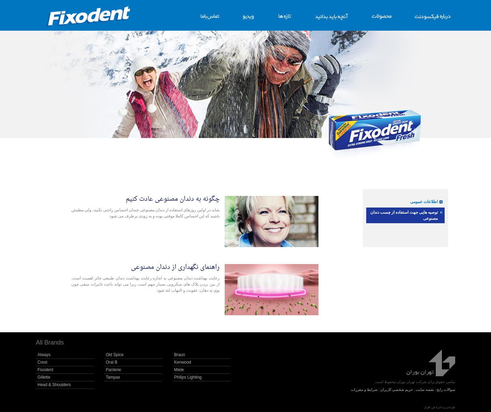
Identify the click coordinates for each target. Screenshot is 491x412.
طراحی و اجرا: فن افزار (439, 407)
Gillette (44, 377)
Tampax (113, 377)
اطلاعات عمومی (424, 201)
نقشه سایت (425, 389)
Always (44, 354)
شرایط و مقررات (364, 389)
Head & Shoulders (54, 384)
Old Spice (114, 354)
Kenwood (182, 362)
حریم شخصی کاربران (396, 389)
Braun (179, 354)
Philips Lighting (188, 377)
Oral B (111, 362)
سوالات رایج (445, 389)
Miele (179, 369)
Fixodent (45, 369)
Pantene (113, 369)
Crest (42, 362)
